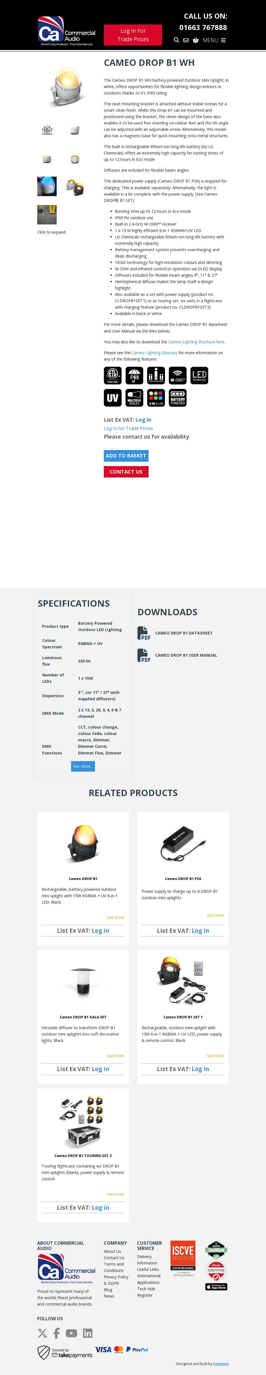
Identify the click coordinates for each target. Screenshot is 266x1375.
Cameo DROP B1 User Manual (177, 655)
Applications (148, 1282)
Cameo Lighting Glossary (154, 352)
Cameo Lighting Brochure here (196, 341)
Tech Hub (146, 1288)
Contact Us (114, 1257)
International (148, 1275)
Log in (143, 419)
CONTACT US (126, 471)
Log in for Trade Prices (128, 428)
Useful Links (148, 1269)
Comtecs (221, 1363)
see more (115, 917)
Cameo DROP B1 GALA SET (83, 1016)
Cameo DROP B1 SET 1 (183, 1016)
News (109, 1296)
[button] (83, 766)
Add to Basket (126, 455)
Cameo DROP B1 (83, 878)
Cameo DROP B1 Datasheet (175, 633)
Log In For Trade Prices (133, 35)
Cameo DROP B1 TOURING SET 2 (83, 1155)
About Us (112, 1251)
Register (144, 1295)
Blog (108, 1289)
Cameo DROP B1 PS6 (183, 878)
